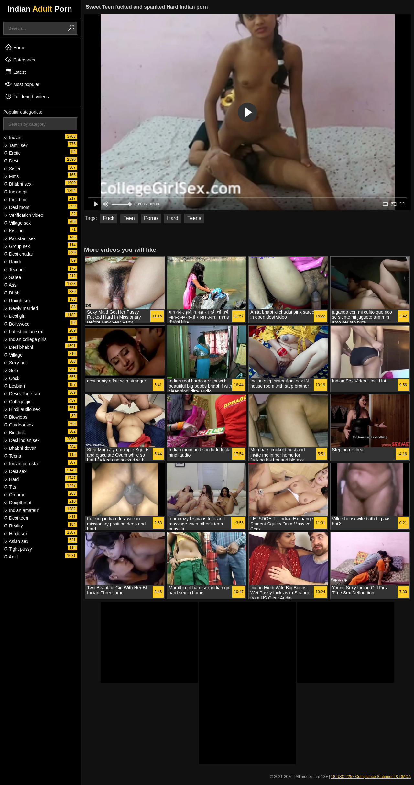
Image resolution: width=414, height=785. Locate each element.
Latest (15, 71)
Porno (151, 218)
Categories (20, 59)
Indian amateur (21, 510)
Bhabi (12, 292)
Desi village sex (21, 393)
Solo (10, 370)
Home (15, 47)
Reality (13, 525)
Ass (9, 285)
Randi (12, 261)
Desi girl (14, 316)
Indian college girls (25, 339)
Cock (11, 378)
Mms (11, 176)
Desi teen (15, 518)
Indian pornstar (21, 463)
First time (15, 199)
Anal (10, 556)
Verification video (23, 215)
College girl (17, 401)
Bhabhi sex (17, 184)
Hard (11, 479)
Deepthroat (17, 502)
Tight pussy (17, 549)
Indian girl (16, 191)
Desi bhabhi (18, 347)
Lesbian (14, 386)
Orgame (14, 494)
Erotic (12, 153)
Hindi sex (15, 533)
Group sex (16, 246)
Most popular (22, 84)
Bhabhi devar (19, 448)
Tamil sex (15, 145)
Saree (12, 277)
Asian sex (15, 541)
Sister (12, 168)
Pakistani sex (19, 238)
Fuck (108, 218)
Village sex (17, 223)
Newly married (20, 308)
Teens (12, 456)
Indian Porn (39, 9)
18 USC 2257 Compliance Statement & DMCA (371, 776)
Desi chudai (18, 254)
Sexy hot (15, 362)
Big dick (14, 432)
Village (13, 355)
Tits (9, 487)
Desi (10, 160)
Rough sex (17, 300)
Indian (12, 137)
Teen (129, 218)
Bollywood (16, 323)
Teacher (14, 269)
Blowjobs (15, 417)
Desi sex (15, 471)
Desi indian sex (21, 440)
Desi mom (16, 207)
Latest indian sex (23, 331)
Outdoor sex (18, 424)
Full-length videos (27, 96)
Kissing (13, 230)
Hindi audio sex (21, 409)
